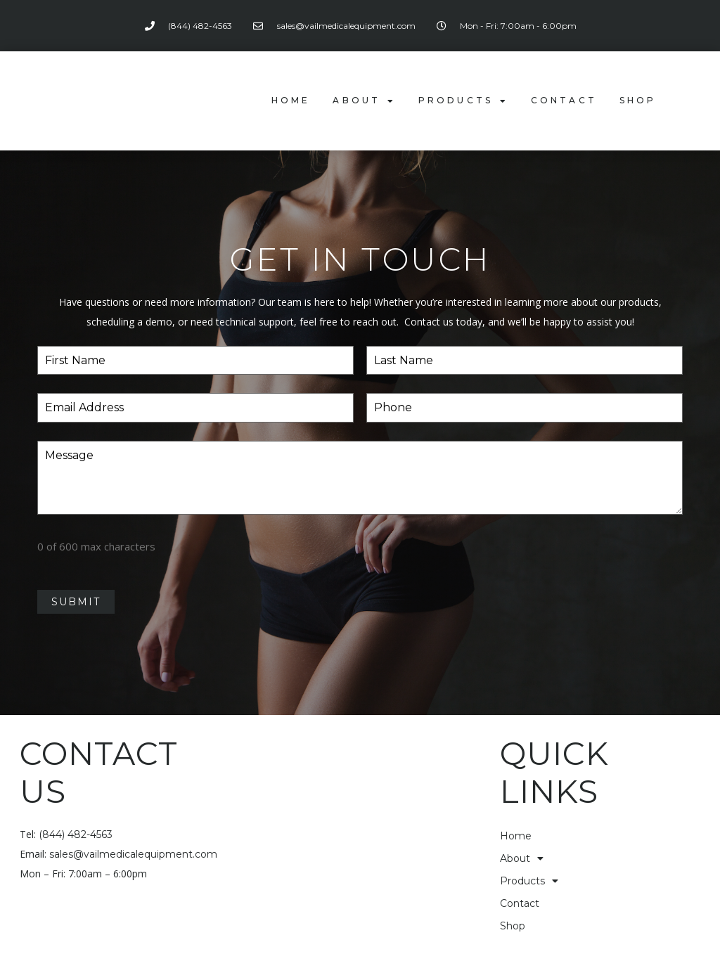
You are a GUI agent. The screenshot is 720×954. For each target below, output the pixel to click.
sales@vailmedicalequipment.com (133, 851)
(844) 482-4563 (75, 831)
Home (290, 100)
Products (463, 101)
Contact (564, 100)
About (364, 101)
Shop (637, 100)
